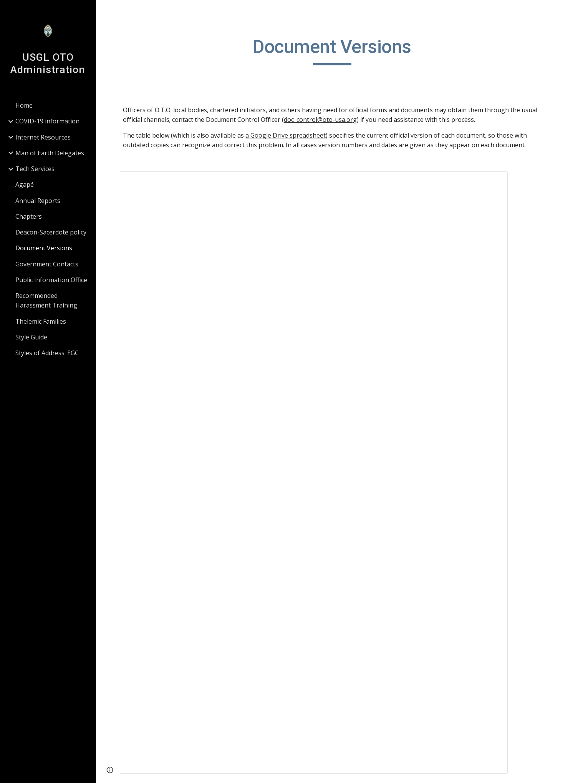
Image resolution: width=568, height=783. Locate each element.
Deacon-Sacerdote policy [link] (50, 232)
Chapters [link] (28, 216)
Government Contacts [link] (46, 264)
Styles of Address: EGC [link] (47, 353)
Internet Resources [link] (43, 137)
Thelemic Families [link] (40, 321)
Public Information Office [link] (51, 280)
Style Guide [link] (31, 337)
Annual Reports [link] (37, 200)
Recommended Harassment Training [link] (46, 300)
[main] (332, 50)
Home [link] (24, 105)
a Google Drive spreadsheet (285, 135)
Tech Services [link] (35, 169)
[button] (559, 11)
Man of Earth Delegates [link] (49, 153)
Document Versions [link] (43, 248)
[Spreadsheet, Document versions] (314, 472)
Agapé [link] (24, 184)
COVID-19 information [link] (47, 121)
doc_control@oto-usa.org (320, 119)
